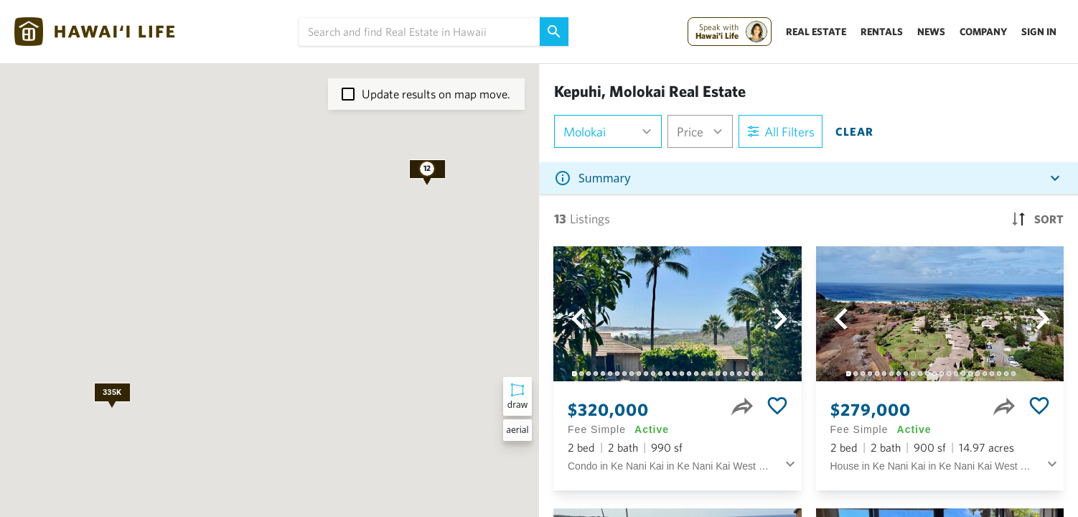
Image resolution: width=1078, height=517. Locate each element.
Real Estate (816, 31)
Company (983, 31)
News (931, 31)
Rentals (882, 31)
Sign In (1038, 31)
